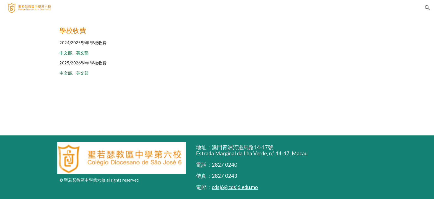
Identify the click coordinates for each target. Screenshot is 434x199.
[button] (427, 7)
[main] (217, 50)
